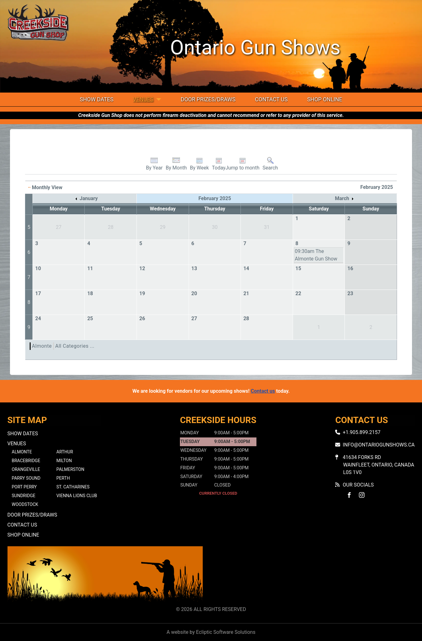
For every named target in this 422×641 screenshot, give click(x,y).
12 (142, 268)
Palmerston (70, 469)
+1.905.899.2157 (361, 432)
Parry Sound (26, 478)
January (87, 198)
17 (38, 293)
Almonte (42, 346)
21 (246, 293)
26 (142, 318)
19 (142, 293)
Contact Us (271, 99)
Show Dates (97, 99)
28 (246, 318)
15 (298, 268)
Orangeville (26, 469)
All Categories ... (74, 346)
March (344, 198)
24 (38, 318)
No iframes (317, 574)
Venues (143, 99)
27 (194, 318)
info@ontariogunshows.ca (379, 445)
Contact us (263, 391)
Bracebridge (26, 460)
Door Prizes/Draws (208, 99)
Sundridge (24, 495)
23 (350, 293)
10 (38, 268)
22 (298, 293)
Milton (64, 460)
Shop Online (324, 99)
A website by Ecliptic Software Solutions (210, 632)
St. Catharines (73, 486)
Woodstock (25, 504)
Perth (63, 478)
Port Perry (24, 486)
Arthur (65, 451)
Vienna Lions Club (77, 495)
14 (246, 268)
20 (194, 293)
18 (90, 293)
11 (90, 268)
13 (194, 268)
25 (90, 318)
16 (350, 268)
